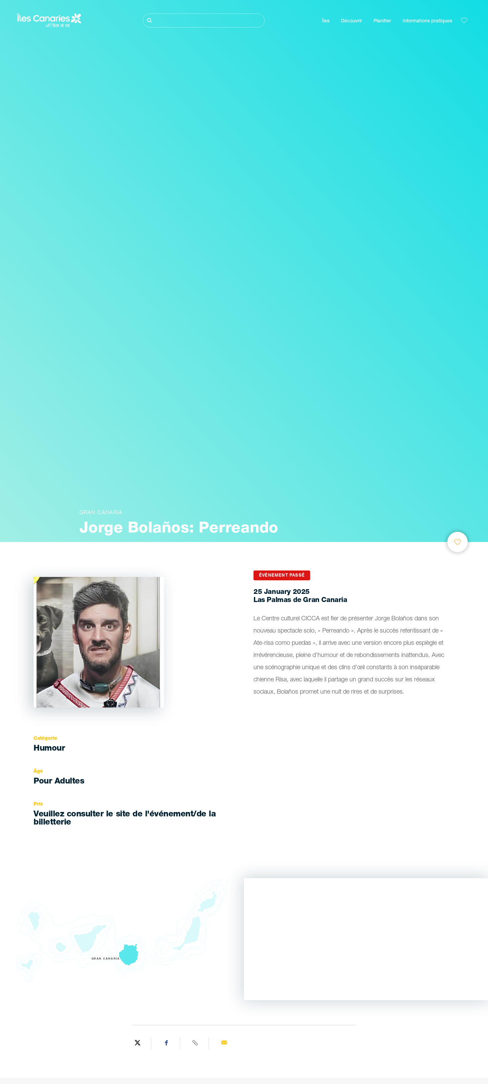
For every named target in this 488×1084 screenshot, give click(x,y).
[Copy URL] (195, 1043)
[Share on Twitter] (137, 1043)
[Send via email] (223, 1043)
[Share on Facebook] (166, 1043)
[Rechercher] (204, 20)
